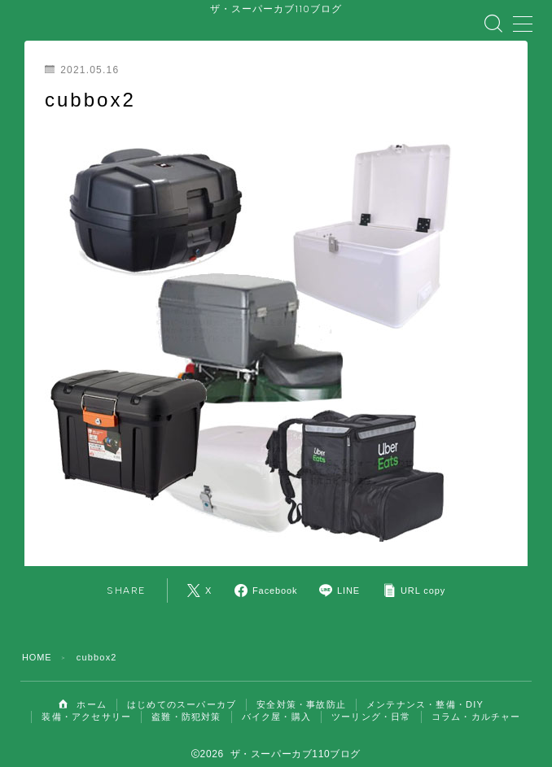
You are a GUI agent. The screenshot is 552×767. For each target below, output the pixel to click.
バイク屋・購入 (276, 705)
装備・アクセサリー (86, 705)
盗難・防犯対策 (186, 705)
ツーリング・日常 (371, 705)
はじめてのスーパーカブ (181, 693)
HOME (37, 646)
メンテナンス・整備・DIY (425, 693)
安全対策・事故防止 (301, 693)
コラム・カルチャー (476, 705)
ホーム (83, 693)
